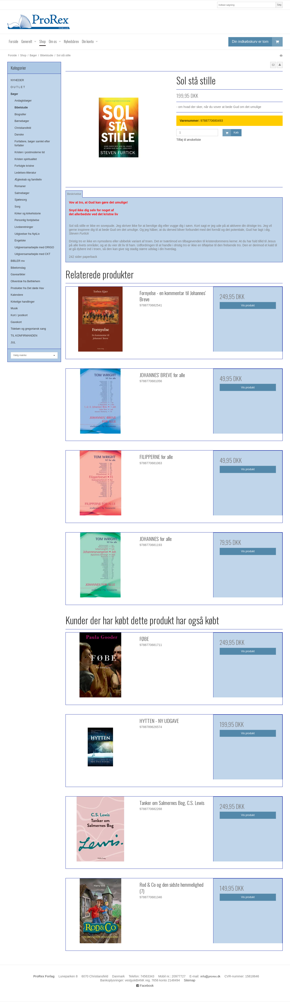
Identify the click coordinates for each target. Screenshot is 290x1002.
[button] (273, 65)
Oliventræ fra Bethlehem (25, 281)
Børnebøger (22, 121)
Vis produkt (248, 305)
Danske (19, 134)
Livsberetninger (24, 227)
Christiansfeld (23, 127)
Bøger (14, 94)
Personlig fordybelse (27, 220)
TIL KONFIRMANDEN (24, 335)
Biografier (20, 114)
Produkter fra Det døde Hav (27, 288)
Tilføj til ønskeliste (188, 139)
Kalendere (17, 294)
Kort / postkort (19, 315)
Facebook (144, 985)
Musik (14, 308)
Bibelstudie (21, 107)
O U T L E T (18, 87)
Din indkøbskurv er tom (257, 41)
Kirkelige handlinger (23, 301)
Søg (279, 4)
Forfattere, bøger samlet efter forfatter (32, 143)
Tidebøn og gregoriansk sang (28, 328)
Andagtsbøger (23, 100)
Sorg (17, 206)
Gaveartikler (18, 274)
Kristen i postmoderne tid (30, 152)
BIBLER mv (18, 260)
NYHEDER (17, 80)
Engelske (20, 240)
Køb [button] (230, 132)
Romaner (20, 186)
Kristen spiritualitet (26, 159)
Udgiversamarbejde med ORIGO (34, 247)
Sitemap (189, 980)
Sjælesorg (21, 199)
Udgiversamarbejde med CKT (32, 254)
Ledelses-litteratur (25, 172)
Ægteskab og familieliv (28, 179)
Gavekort (16, 322)
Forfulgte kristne (24, 165)
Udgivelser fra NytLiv (27, 233)
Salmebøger (22, 193)
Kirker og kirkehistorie (28, 213)
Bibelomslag (18, 267)
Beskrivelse (74, 194)
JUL (13, 342)
